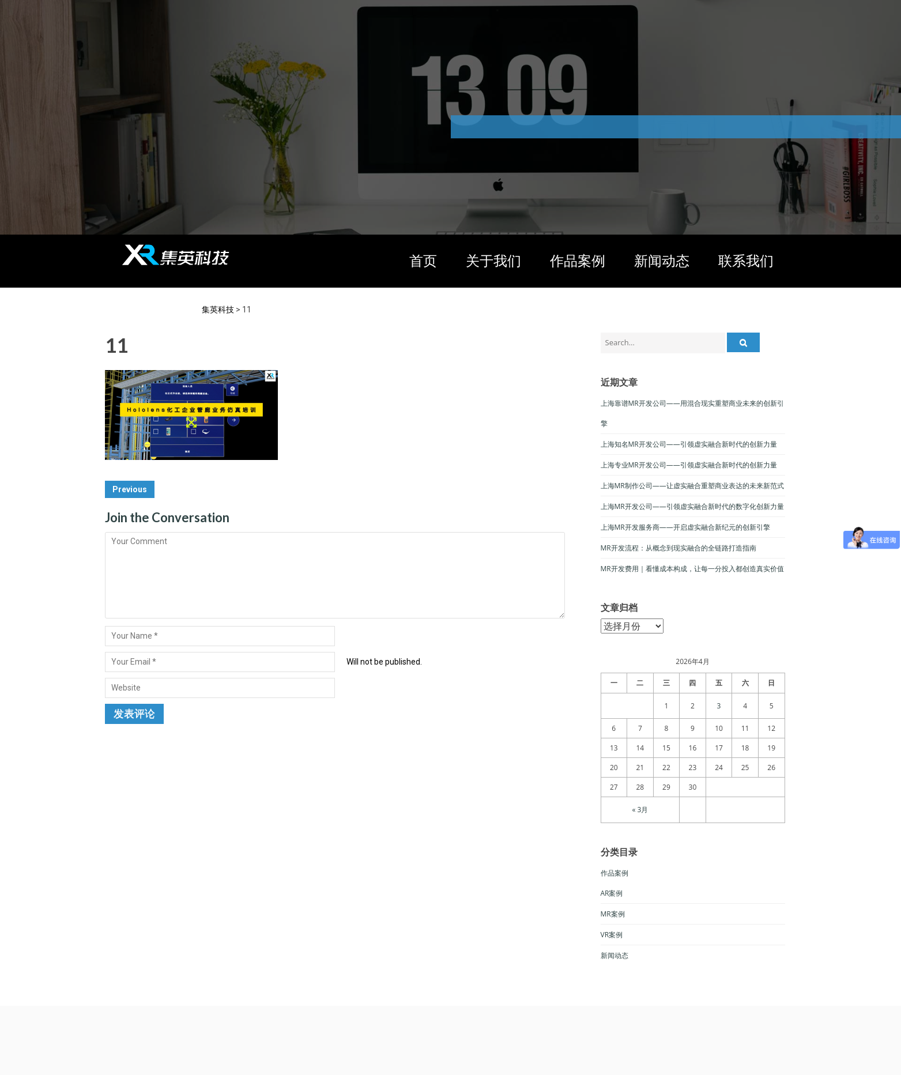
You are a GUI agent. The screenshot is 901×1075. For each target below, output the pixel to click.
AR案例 (612, 893)
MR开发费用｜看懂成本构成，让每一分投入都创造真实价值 (692, 569)
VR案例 (612, 935)
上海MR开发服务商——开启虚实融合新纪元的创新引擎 (685, 527)
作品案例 (577, 260)
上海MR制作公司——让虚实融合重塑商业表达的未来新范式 (692, 486)
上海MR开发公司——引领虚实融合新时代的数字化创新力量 (692, 506)
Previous (129, 489)
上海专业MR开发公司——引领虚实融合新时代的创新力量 (689, 465)
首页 (423, 260)
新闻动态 (661, 260)
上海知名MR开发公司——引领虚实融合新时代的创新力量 (689, 444)
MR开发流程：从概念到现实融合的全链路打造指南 (678, 548)
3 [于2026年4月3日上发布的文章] (719, 706)
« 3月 (640, 809)
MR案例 (613, 914)
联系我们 (746, 260)
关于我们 (493, 260)
